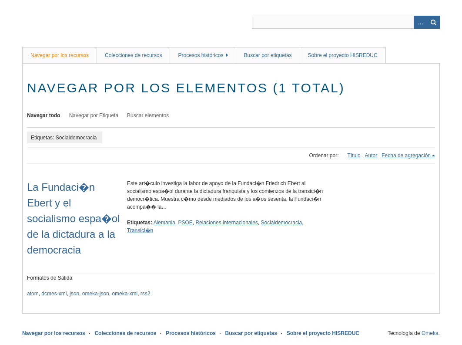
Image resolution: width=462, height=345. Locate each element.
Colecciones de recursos (133, 55)
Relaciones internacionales (226, 223)
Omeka (430, 333)
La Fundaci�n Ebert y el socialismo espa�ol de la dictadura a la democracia (73, 218)
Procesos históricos (200, 55)
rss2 (146, 294)
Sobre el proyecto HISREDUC (343, 55)
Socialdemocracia (281, 223)
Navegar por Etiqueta (93, 115)
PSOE (185, 223)
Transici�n (140, 230)
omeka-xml (124, 294)
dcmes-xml (54, 294)
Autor (371, 155)
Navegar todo (43, 115)
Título (354, 155)
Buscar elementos (148, 115)
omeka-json (95, 294)
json (74, 294)
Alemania (164, 223)
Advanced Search (420, 22)
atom (33, 294)
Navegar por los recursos (59, 55)
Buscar (433, 22)
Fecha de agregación (406, 155)
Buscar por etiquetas (268, 55)
